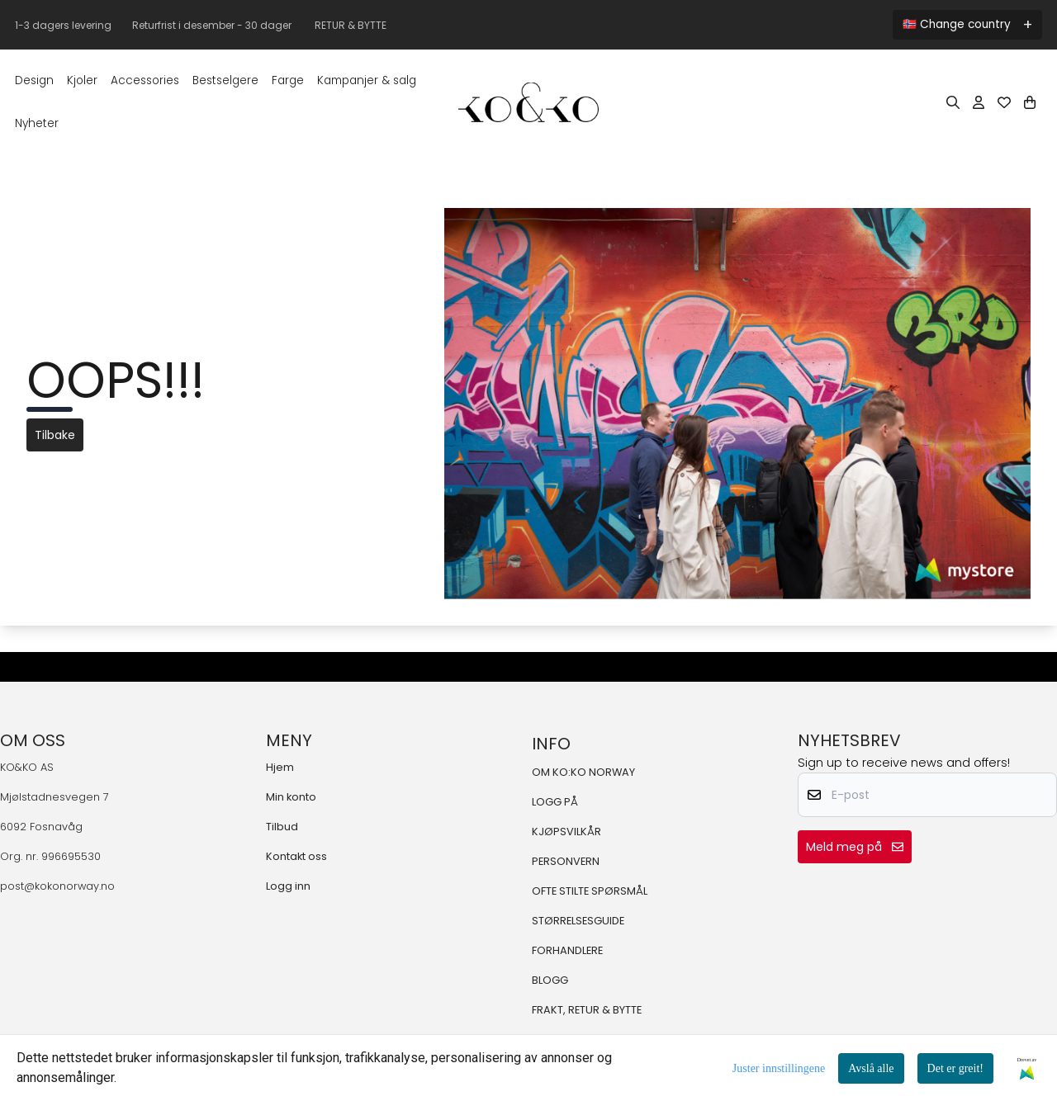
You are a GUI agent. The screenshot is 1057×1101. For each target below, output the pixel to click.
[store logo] (529, 102)
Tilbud (282, 827)
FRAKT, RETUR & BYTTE (587, 1010)
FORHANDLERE (567, 950)
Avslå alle (870, 1068)
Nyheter (37, 123)
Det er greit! (955, 1068)
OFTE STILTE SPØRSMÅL (589, 891)
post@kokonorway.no (57, 886)
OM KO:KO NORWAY (583, 772)
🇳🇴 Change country (957, 24)
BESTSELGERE (225, 80)
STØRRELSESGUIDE (578, 921)
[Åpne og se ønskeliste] (1004, 102)
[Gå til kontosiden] (978, 102)
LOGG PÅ (555, 802)
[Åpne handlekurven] (1029, 102)
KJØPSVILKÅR (566, 832)
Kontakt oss (296, 856)
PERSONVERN (566, 861)
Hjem (280, 767)
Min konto (291, 797)
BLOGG (550, 980)
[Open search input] (953, 102)
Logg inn (288, 886)
